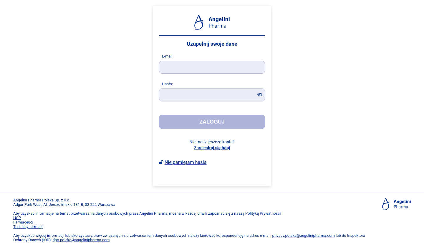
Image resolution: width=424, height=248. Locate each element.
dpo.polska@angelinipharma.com (81, 240)
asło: (167, 84)
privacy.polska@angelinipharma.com (303, 235)
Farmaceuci (23, 222)
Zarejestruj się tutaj (212, 147)
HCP (17, 218)
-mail (167, 56)
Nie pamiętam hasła (186, 162)
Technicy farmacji (28, 226)
